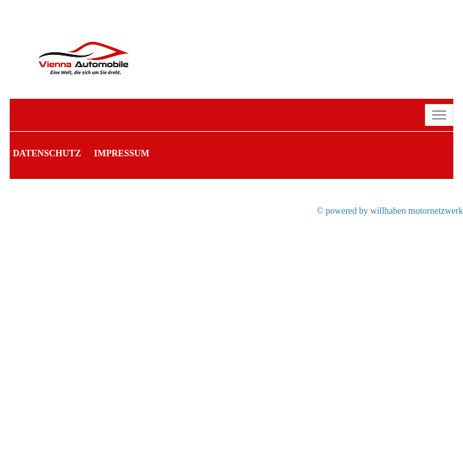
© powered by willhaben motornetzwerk (389, 211)
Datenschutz (47, 153)
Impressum (122, 153)
